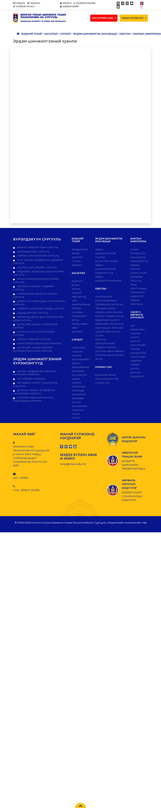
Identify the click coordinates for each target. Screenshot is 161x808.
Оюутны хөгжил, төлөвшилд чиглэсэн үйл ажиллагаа (109, 304)
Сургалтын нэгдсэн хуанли (78, 351)
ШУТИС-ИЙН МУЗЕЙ (106, 261)
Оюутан (125, 33)
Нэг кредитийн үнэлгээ (137, 329)
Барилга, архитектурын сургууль (37, 247)
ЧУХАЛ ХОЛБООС (134, 18)
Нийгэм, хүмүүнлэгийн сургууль (37, 255)
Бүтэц (75, 320)
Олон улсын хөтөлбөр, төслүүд (138, 277)
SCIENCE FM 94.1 (24, 6)
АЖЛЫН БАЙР (69, 6)
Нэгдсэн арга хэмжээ (109, 312)
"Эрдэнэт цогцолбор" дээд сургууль (40, 308)
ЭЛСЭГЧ (66, 3)
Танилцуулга (103, 296)
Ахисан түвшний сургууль (33, 339)
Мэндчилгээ (80, 249)
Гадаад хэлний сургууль (32, 313)
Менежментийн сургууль (32, 251)
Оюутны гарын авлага (109, 351)
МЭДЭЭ (19, 3)
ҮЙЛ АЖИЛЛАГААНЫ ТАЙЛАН (81, 304)
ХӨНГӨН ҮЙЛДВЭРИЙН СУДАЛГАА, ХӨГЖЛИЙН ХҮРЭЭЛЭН (34, 373)
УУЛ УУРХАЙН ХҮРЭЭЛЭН (31, 378)
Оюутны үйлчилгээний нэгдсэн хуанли (105, 343)
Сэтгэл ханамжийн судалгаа (79, 406)
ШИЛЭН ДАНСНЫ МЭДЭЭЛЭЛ (137, 372)
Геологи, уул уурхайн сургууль (36, 267)
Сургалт (65, 33)
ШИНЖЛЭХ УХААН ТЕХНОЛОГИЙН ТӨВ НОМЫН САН (106, 379)
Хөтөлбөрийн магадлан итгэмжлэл (80, 371)
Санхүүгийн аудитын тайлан (138, 361)
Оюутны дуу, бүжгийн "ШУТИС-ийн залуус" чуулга (109, 332)
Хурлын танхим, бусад (109, 316)
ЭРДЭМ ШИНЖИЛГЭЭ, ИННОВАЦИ (95, 33)
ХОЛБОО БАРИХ (84, 3)
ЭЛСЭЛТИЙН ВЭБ (104, 18)
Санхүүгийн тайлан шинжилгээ (138, 349)
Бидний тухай (31, 33)
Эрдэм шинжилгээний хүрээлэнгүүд (105, 269)
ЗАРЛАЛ (33, 3)
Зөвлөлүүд (79, 296)
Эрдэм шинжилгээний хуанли (105, 253)
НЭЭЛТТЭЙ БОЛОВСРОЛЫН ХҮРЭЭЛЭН (39, 343)
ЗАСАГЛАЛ (51, 33)
